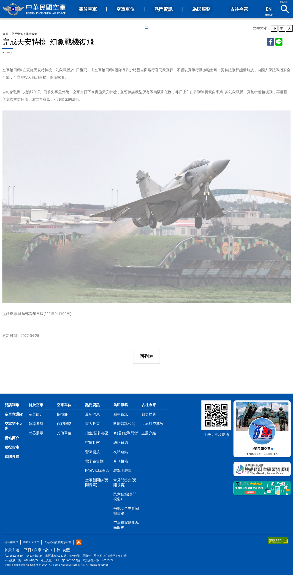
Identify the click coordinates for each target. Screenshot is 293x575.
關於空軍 (36, 405)
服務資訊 (120, 414)
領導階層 (36, 424)
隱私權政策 (11, 542)
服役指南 (12, 447)
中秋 (56, 550)
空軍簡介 (36, 414)
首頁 (5, 34)
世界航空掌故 (152, 424)
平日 (27, 550)
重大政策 (31, 34)
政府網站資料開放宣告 (57, 542)
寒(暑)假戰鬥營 (125, 433)
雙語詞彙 (12, 405)
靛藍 (66, 550)
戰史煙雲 (148, 414)
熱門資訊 (17, 34)
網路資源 (120, 442)
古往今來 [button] (239, 9)
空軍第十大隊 (14, 426)
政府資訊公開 (124, 424)
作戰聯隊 (64, 424)
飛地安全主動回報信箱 (126, 510)
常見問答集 (124, 482)
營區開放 (92, 452)
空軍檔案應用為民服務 (126, 525)
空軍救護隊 (14, 414)
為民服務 (120, 405)
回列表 (146, 356)
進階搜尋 (12, 457)
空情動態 (92, 442)
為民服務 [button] (201, 9)
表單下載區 (122, 470)
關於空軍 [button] (88, 9)
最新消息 (92, 414)
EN (268, 11)
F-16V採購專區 (97, 470)
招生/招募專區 (97, 433)
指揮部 (62, 414)
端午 (47, 550)
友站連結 (120, 452)
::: (146, 27)
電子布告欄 (94, 461)
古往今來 (148, 405)
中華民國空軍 (34, 9)
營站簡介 (12, 438)
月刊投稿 (120, 461)
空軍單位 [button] (125, 9)
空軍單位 (64, 405)
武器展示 (36, 433)
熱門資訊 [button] (163, 9)
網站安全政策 (31, 542)
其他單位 (64, 433)
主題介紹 (148, 433)
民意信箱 (124, 496)
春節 (37, 550)
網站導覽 (284, 2)
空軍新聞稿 (96, 482)
